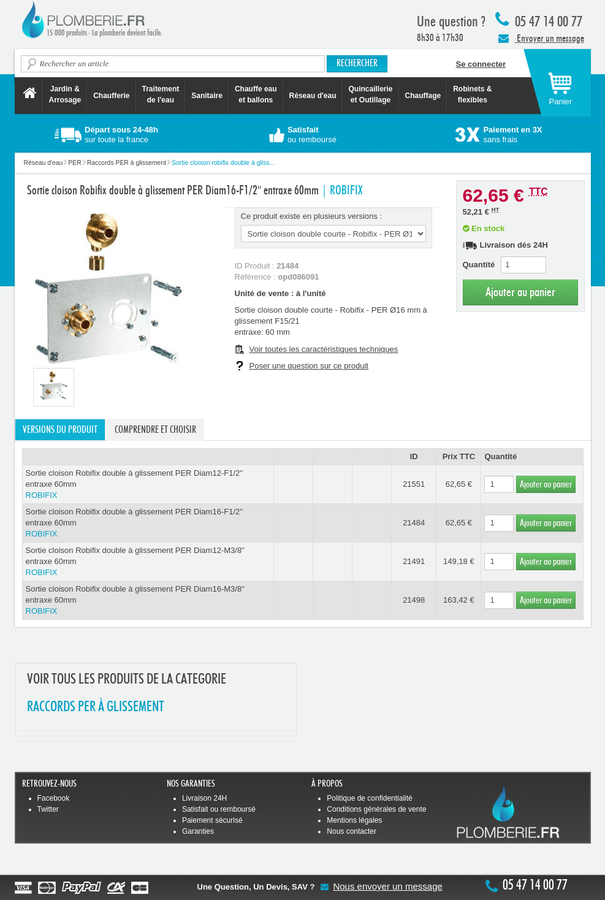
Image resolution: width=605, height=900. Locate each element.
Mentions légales (354, 820)
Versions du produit (60, 430)
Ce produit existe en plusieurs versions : (311, 216)
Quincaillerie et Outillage (371, 94)
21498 (414, 599)
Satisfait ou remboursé (219, 809)
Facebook (53, 798)
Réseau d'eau (313, 95)
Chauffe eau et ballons (256, 94)
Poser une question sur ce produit (308, 365)
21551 (414, 484)
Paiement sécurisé (212, 820)
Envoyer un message (541, 38)
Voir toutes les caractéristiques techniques (323, 349)
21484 (414, 522)
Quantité (479, 264)
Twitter (48, 809)
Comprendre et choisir (155, 430)
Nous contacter (351, 831)
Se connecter (481, 64)
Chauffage (423, 95)
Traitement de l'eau (161, 94)
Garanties (198, 831)
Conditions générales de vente (376, 809)
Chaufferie (111, 95)
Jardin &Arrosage (65, 94)
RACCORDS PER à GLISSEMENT (95, 707)
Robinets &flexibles (472, 94)
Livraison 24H (204, 798)
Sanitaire (207, 95)
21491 (414, 561)
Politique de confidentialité (369, 798)
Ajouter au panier (520, 292)
